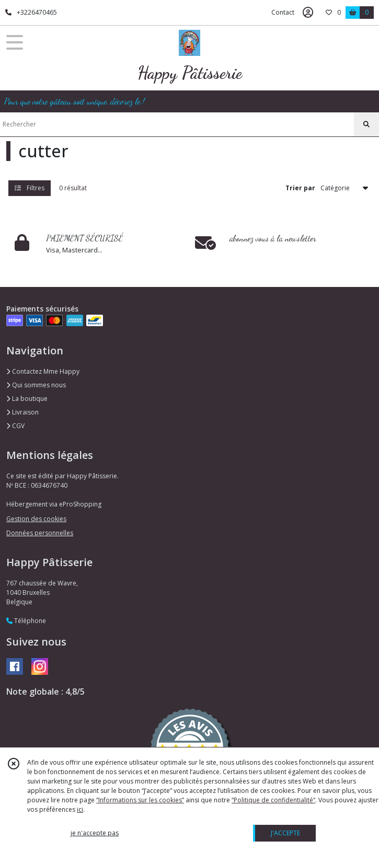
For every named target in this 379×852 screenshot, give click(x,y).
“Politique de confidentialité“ (273, 800)
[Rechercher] (366, 124)
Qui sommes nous (36, 385)
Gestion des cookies (36, 518)
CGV (15, 425)
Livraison (22, 412)
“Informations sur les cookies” (140, 800)
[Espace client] (307, 12)
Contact (282, 12)
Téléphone (26, 620)
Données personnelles (39, 532)
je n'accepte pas (95, 832)
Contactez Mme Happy (42, 371)
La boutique (27, 398)
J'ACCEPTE (285, 832)
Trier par (300, 187)
